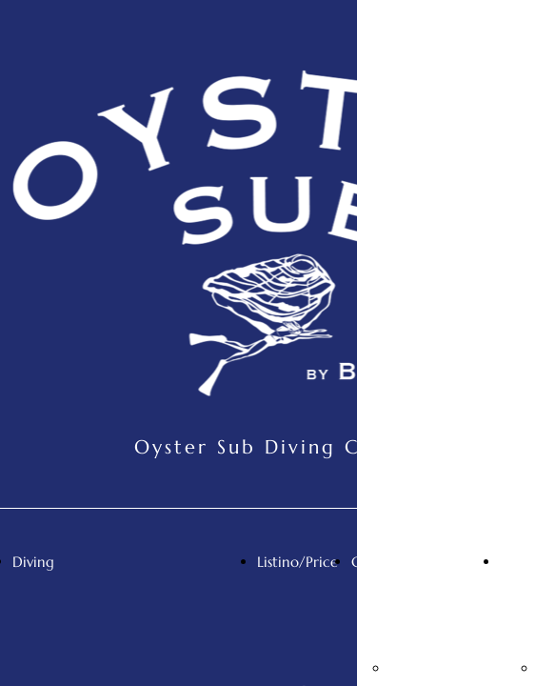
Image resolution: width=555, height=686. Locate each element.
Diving (33, 562)
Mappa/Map (431, 668)
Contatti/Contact (408, 562)
